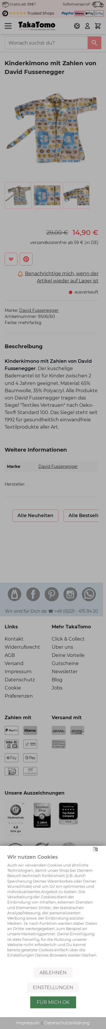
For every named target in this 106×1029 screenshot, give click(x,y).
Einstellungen (53, 987)
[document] (53, 910)
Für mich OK (53, 1002)
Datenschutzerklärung (67, 1023)
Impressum (27, 1023)
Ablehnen (53, 972)
